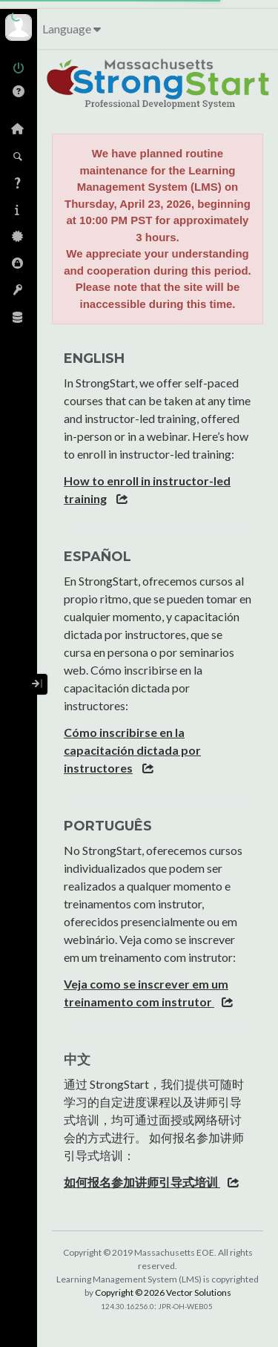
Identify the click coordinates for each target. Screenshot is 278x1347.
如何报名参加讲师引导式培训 (142, 1182)
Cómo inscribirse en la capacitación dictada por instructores (132, 750)
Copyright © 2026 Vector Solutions (163, 1292)
